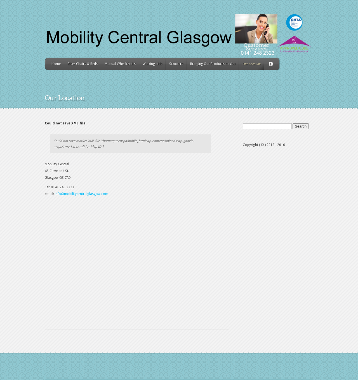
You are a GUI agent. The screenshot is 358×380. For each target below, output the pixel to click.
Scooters (176, 64)
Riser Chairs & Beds (83, 64)
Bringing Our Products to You (212, 64)
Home (56, 64)
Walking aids (152, 64)
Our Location (251, 64)
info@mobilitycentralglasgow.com (81, 194)
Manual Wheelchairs (120, 64)
